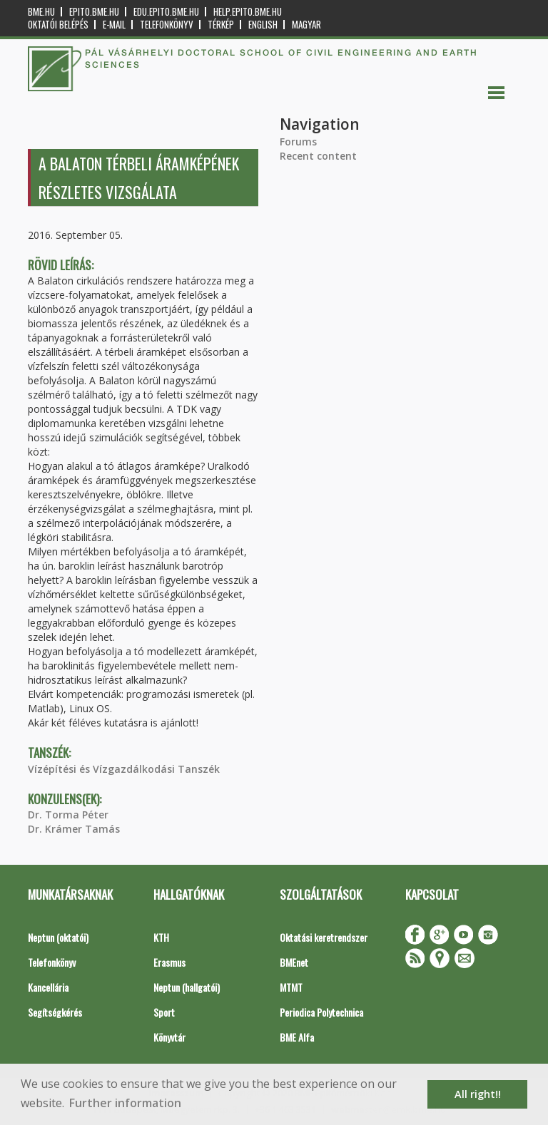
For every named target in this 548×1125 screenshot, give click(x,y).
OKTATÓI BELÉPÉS (58, 24)
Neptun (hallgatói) (186, 987)
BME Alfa (297, 1036)
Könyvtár (169, 1036)
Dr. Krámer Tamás (74, 829)
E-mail (114, 24)
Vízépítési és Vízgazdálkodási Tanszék (124, 769)
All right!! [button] (478, 1094)
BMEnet (294, 962)
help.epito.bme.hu (247, 11)
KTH (161, 937)
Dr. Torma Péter (68, 814)
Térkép (221, 24)
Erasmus (169, 962)
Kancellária (48, 987)
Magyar (306, 24)
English (263, 24)
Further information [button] (125, 1103)
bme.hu (41, 11)
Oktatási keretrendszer (323, 937)
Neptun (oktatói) (58, 937)
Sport (164, 1012)
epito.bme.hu (94, 11)
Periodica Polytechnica (321, 1012)
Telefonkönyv (166, 24)
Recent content (318, 156)
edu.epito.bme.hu (166, 11)
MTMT (291, 987)
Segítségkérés (55, 1012)
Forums (298, 141)
